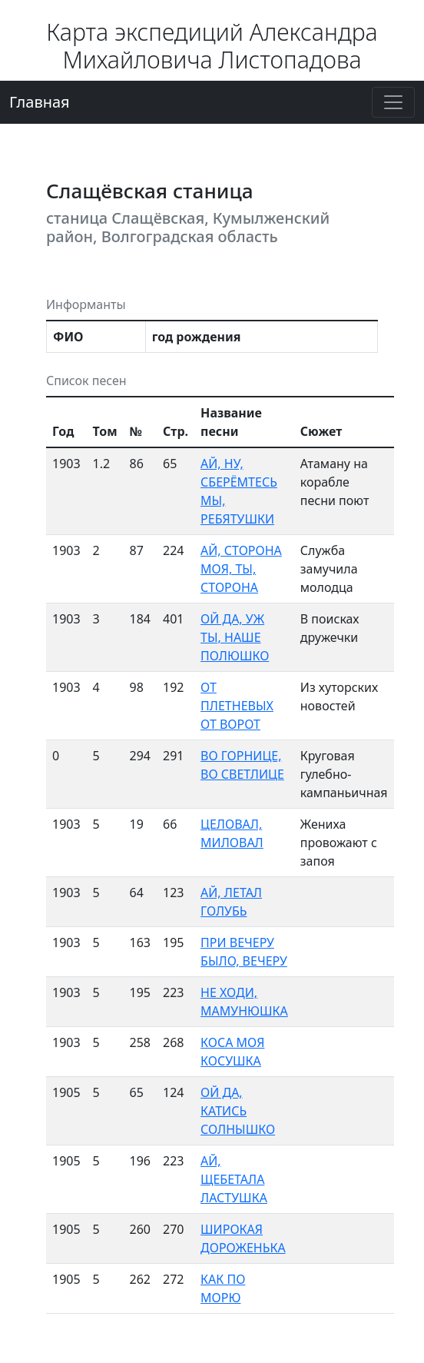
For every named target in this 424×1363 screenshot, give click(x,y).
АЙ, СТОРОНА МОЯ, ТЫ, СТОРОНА (241, 569)
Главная (39, 101)
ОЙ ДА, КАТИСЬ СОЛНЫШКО (237, 1111)
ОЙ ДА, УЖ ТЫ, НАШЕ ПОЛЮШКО (234, 637)
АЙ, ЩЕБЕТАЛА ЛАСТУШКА (233, 1179)
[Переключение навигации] (393, 102)
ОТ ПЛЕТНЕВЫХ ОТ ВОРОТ (236, 706)
